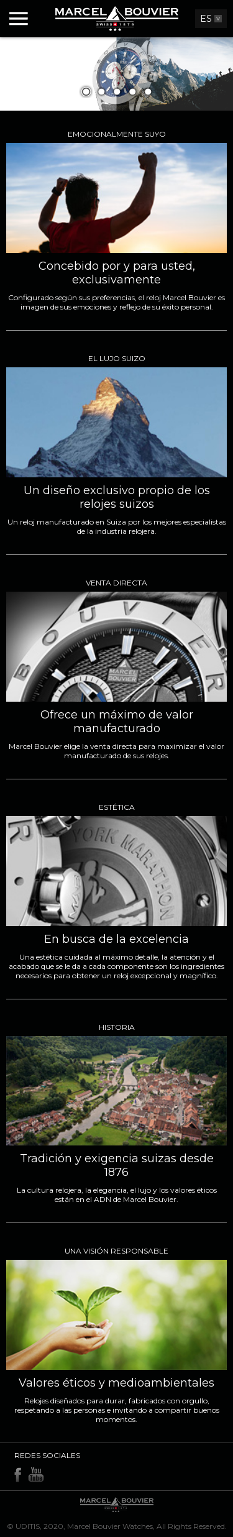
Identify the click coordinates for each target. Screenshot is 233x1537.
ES (206, 18)
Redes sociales (47, 1455)
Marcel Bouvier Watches (110, 1526)
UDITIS (28, 1526)
